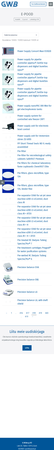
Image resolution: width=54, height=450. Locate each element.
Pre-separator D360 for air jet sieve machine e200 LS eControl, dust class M (34, 199)
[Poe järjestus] (20, 35)
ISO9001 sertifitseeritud (27, 449)
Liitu (27, 348)
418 (34, 313)
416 (21, 313)
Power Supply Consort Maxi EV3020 (34, 51)
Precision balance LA (27, 291)
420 (46, 313)
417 (27, 313)
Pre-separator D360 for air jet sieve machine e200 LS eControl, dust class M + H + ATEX (34, 232)
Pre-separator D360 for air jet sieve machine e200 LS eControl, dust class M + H (34, 221)
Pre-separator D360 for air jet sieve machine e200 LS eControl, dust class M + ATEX (34, 210)
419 (40, 313)
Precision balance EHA (28, 267)
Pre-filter (21, 151)
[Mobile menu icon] (51, 4)
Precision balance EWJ (28, 279)
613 (26, 316)
